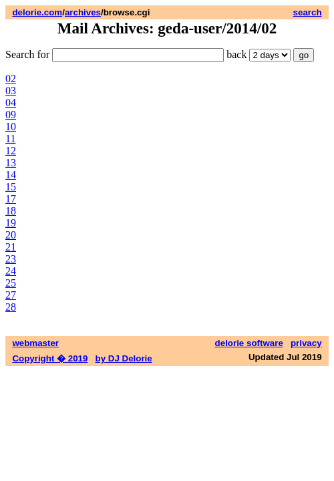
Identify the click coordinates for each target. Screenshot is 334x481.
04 (10, 102)
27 (10, 295)
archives (83, 12)
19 (10, 222)
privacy (306, 343)
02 (10, 78)
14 (10, 174)
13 (10, 162)
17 (10, 198)
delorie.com (37, 12)
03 (10, 90)
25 (10, 283)
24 (10, 271)
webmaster (35, 343)
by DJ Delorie (124, 358)
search (307, 12)
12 (10, 150)
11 (10, 138)
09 (10, 114)
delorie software (249, 343)
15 (10, 186)
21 (10, 247)
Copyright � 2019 (50, 358)
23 (10, 259)
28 (10, 307)
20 (10, 234)
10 (10, 126)
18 (10, 210)
